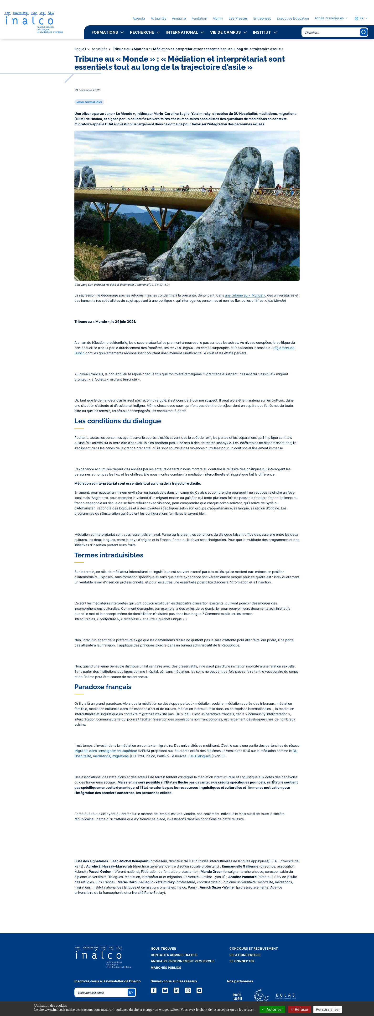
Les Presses (238, 18)
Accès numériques (329, 18)
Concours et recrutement (253, 948)
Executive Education (293, 18)
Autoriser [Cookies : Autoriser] (272, 1009)
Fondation (199, 18)
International (182, 32)
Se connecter (242, 961)
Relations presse (245, 955)
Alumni (218, 18)
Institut (262, 32)
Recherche (142, 32)
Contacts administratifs (174, 955)
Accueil (80, 49)
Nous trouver (163, 948)
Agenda (139, 18)
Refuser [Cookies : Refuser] (299, 1009)
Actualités (158, 18)
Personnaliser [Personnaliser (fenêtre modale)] (328, 1009)
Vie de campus (225, 32)
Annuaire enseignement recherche (182, 961)
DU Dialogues (200, 756)
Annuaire (179, 18)
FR (359, 18)
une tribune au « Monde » (245, 295)
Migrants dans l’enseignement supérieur (105, 751)
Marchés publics (166, 967)
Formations (105, 32)
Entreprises (262, 18)
